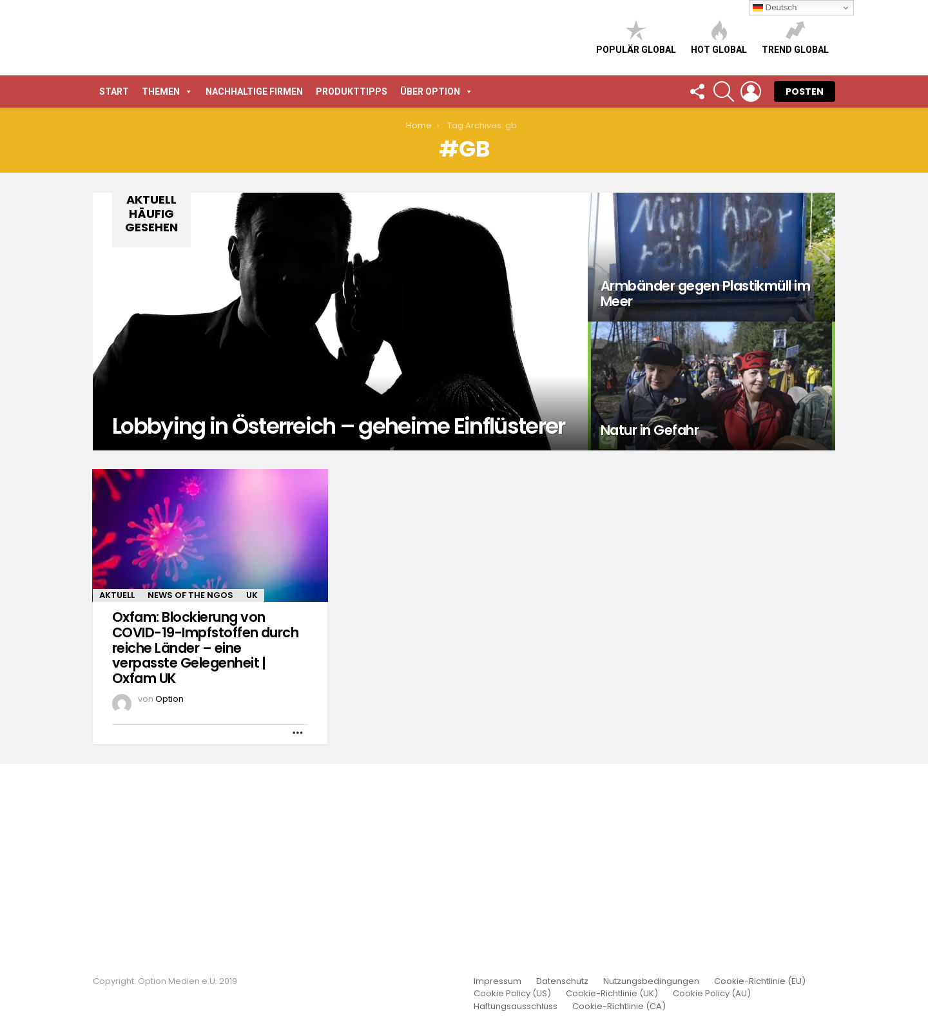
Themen (167, 293)
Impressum (497, 981)
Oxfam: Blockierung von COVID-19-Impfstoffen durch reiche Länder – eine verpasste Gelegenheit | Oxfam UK (205, 849)
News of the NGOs (190, 797)
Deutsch (775, 8)
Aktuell (117, 797)
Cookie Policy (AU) (712, 993)
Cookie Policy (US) (512, 993)
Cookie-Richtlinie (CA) (619, 1006)
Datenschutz (562, 981)
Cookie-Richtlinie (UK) (612, 993)
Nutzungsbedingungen (651, 981)
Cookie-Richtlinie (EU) (760, 981)
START (114, 293)
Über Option (436, 293)
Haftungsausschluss (515, 1006)
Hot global (719, 138)
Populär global (636, 138)
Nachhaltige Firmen (254, 293)
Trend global (795, 138)
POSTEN (805, 293)
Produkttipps (351, 293)
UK (252, 797)
